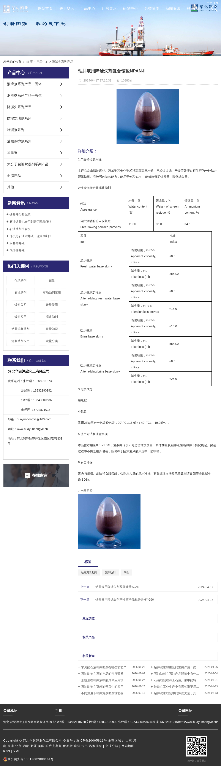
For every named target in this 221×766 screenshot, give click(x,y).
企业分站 (111, 746)
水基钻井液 (17, 243)
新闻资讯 (173, 8)
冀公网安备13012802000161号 (28, 759)
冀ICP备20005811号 (91, 740)
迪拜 (77, 746)
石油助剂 (20, 292)
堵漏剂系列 (15, 130)
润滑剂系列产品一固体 (24, 84)
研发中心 (130, 8)
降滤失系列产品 (62, 61)
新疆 (33, 746)
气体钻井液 (17, 250)
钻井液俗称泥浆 (20, 214)
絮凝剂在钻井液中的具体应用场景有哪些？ (110, 680)
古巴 (84, 746)
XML (16, 751)
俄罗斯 (68, 746)
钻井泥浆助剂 (20, 329)
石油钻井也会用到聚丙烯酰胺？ (30, 221)
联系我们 (194, 8)
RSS (6, 751)
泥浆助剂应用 (20, 341)
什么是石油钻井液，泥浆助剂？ (30, 236)
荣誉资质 (151, 8)
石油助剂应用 (52, 292)
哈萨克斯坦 (54, 746)
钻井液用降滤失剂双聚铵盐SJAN (117, 586)
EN (216, 3)
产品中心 (88, 8)
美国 (41, 746)
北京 (18, 746)
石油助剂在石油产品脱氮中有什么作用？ (181, 673)
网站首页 (45, 8)
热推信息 (95, 746)
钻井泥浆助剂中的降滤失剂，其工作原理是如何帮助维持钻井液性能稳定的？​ (186, 693)
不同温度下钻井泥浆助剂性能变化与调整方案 (111, 693)
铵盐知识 (52, 329)
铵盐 (52, 280)
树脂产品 (14, 176)
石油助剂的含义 (20, 229)
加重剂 (12, 153)
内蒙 (26, 746)
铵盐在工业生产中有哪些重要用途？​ (178, 686)
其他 (10, 187)
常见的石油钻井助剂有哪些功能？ (103, 667)
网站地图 (128, 746)
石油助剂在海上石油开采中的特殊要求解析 (182, 680)
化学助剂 (20, 280)
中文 (209, 3)
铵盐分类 (52, 341)
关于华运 (66, 8)
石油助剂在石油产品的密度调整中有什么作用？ (113, 673)
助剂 (126, 572)
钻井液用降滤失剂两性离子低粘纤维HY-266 (124, 599)
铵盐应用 (20, 316)
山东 (128, 740)
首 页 (29, 61)
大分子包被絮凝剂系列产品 (28, 164)
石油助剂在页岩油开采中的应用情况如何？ (110, 686)
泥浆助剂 (52, 316)
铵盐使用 (52, 304)
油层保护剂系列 (19, 141)
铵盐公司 (20, 304)
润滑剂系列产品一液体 (24, 95)
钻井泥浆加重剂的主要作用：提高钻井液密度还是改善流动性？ (186, 667)
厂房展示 (109, 8)
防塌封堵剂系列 (19, 118)
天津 (11, 746)
